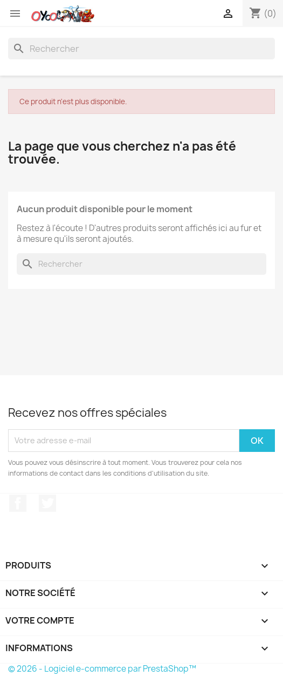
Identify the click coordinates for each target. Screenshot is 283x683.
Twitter (47, 503)
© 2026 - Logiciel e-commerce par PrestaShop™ (102, 668)
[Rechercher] (141, 48)
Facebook (17, 503)
